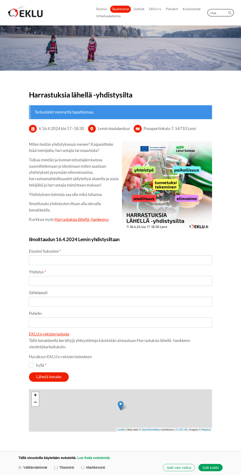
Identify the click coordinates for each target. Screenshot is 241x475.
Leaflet (121, 398)
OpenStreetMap (150, 398)
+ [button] (35, 364)
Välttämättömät (32, 467)
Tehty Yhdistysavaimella (196, 439)
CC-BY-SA (181, 398)
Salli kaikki (210, 468)
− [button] (35, 371)
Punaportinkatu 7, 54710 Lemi (170, 128)
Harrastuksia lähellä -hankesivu (81, 219)
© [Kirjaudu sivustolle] (30, 439)
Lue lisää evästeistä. (93, 458)
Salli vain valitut (179, 468)
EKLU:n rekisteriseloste (49, 305)
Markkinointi (93, 467)
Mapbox (206, 398)
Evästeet (155, 439)
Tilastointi (64, 467)
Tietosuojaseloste (133, 439)
